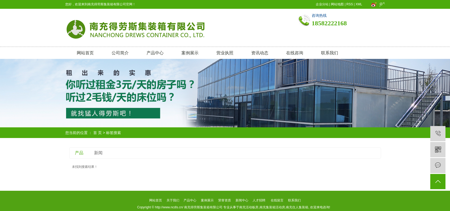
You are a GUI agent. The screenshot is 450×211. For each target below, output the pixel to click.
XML (359, 4)
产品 (79, 153)
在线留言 (277, 200)
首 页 (97, 133)
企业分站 (322, 4)
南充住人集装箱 (297, 207)
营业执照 (224, 53)
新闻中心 (242, 200)
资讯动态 (259, 53)
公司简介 (120, 53)
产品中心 (155, 53)
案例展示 (189, 53)
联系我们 (329, 53)
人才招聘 (259, 200)
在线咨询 (294, 53)
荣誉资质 (224, 200)
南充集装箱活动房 (272, 207)
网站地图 (337, 4)
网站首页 (85, 53)
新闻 (98, 153)
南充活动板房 (248, 207)
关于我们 (172, 200)
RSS (349, 4)
